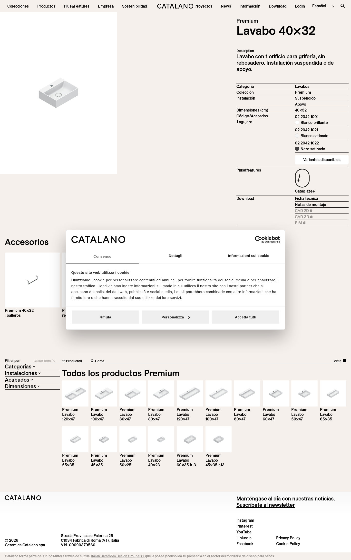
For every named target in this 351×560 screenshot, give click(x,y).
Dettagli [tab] (175, 256)
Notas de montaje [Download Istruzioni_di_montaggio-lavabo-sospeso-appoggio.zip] (310, 204)
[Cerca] (163, 361)
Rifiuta (105, 317)
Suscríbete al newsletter (265, 504)
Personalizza (176, 317)
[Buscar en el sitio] (343, 6)
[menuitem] (77, 6)
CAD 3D (311, 217)
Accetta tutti (245, 317)
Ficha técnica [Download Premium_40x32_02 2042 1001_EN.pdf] (306, 198)
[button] (18, 6)
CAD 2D (311, 211)
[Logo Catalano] (23, 497)
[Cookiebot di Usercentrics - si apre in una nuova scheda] (258, 239)
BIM (311, 223)
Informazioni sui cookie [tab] (248, 256)
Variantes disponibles (322, 159)
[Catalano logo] (175, 6)
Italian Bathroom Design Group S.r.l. (117, 556)
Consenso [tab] (102, 256)
